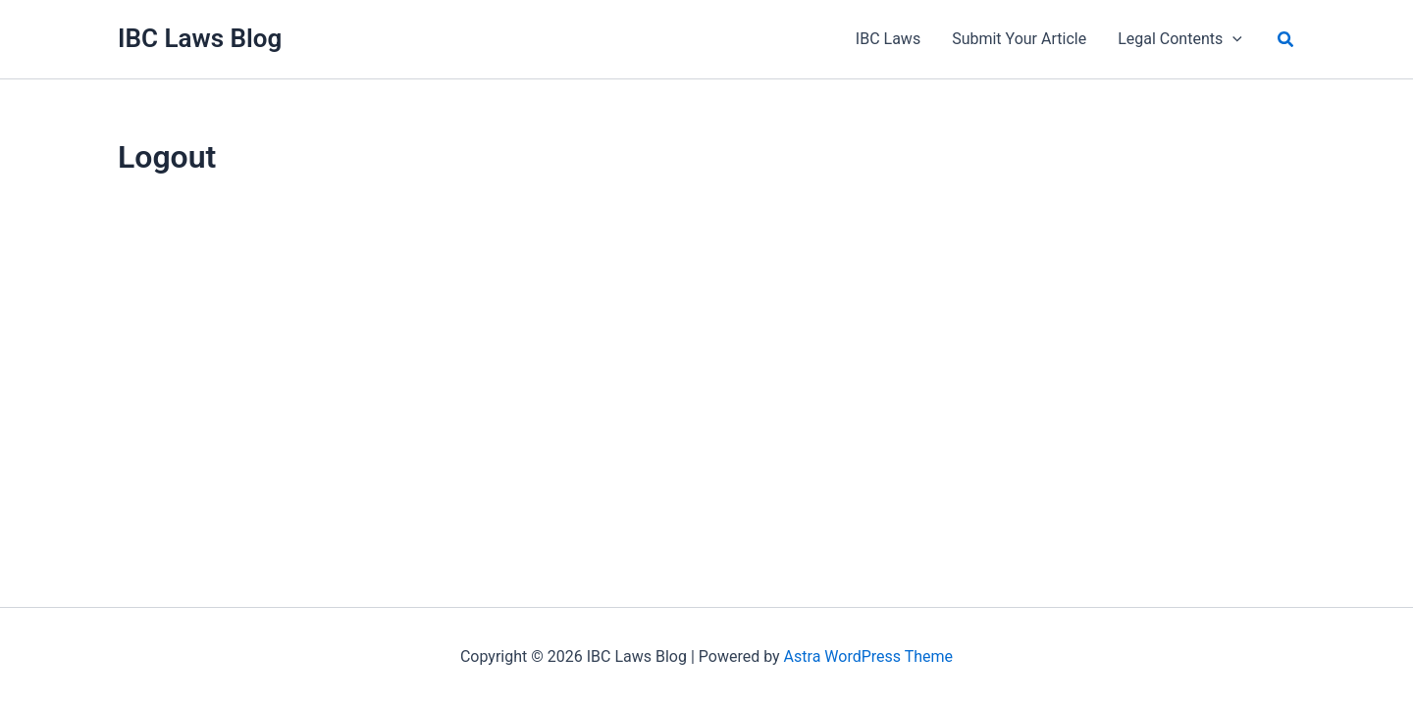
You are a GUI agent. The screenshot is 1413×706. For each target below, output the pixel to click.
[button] (1286, 39)
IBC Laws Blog (200, 38)
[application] (1232, 39)
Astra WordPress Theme (868, 656)
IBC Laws (888, 38)
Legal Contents (1180, 39)
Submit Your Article (1019, 38)
